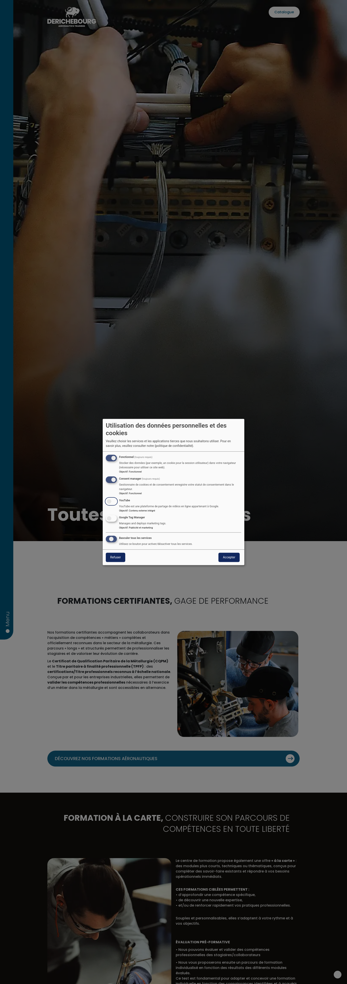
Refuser (115, 557)
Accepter (229, 557)
